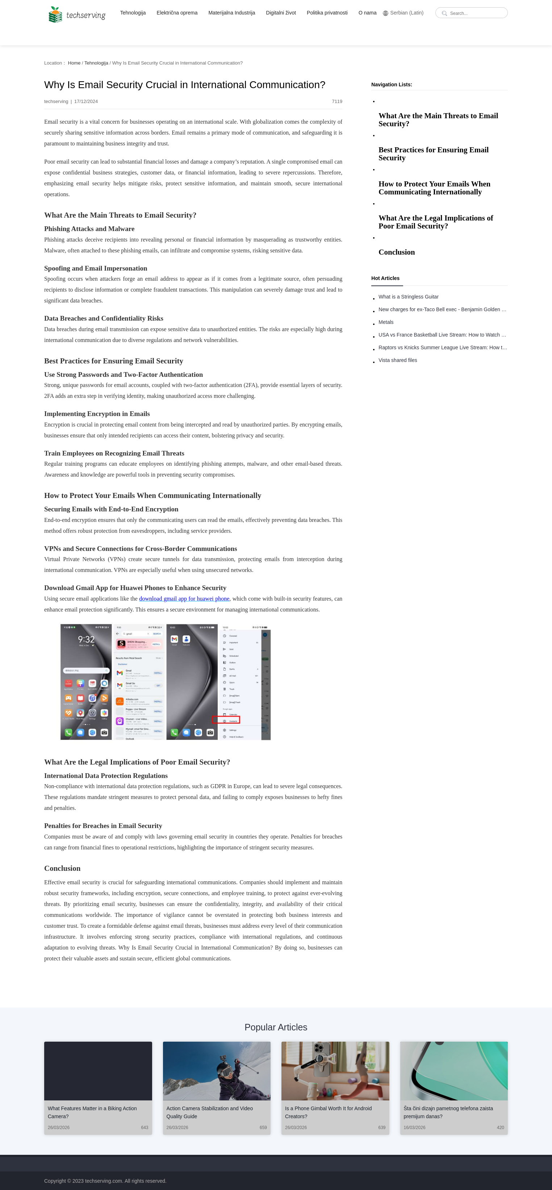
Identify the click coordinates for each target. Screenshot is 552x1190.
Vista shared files (398, 360)
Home (74, 63)
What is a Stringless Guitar (409, 297)
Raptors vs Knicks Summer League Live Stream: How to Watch (443, 347)
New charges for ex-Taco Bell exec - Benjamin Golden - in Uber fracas (443, 309)
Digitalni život (281, 13)
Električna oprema (177, 13)
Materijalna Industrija (231, 13)
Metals (386, 322)
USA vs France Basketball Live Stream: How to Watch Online (443, 335)
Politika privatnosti (327, 13)
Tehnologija (133, 13)
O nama (368, 13)
